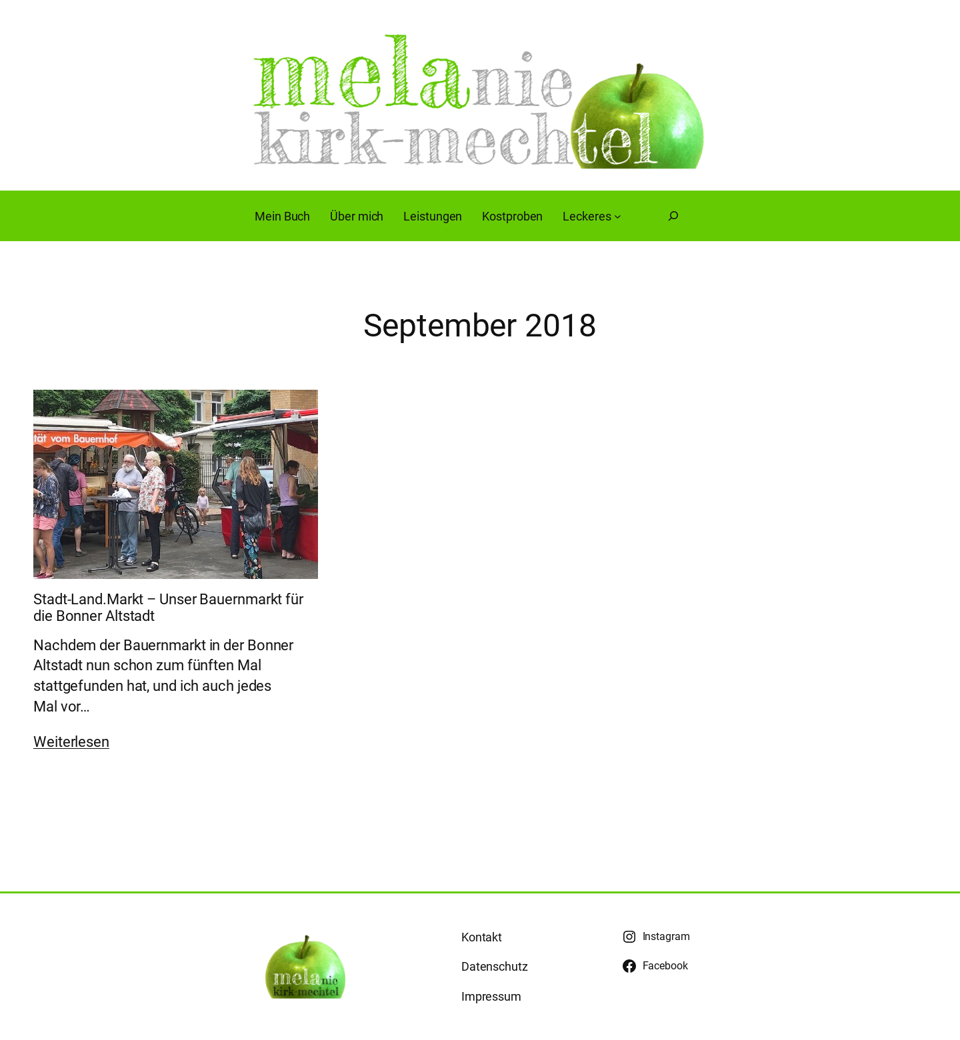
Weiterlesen (71, 742)
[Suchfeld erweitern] (673, 216)
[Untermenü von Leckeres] (617, 216)
